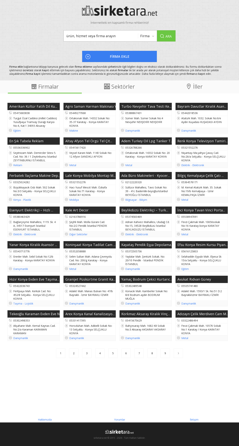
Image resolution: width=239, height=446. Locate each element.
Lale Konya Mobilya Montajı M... (90, 175)
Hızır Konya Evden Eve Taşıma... (34, 279)
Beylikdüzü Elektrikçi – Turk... (144, 210)
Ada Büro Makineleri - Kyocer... (145, 175)
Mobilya (74, 200)
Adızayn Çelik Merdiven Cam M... (202, 314)
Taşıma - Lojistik (23, 303)
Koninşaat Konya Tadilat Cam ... (90, 244)
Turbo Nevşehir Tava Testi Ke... (146, 106)
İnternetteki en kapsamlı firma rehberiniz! (119, 15)
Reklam (17, 165)
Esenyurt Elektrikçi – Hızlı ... (31, 210)
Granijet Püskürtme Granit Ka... (90, 279)
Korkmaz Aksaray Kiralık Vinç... (145, 314)
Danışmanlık (132, 130)
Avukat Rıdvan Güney (194, 279)
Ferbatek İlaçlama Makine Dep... (34, 175)
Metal (72, 165)
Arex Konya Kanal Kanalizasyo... (90, 314)
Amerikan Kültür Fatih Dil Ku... (33, 106)
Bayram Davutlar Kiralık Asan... (201, 106)
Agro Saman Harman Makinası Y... (90, 106)
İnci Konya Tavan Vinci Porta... (201, 210)
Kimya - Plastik (22, 200)
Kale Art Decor (77, 210)
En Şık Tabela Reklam (26, 141)
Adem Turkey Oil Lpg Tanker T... (146, 141)
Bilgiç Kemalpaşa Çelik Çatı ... (200, 175)
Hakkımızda (45, 418)
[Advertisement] (119, 388)
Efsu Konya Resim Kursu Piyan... (202, 244)
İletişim (194, 418)
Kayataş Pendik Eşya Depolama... (146, 244)
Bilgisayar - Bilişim (136, 200)
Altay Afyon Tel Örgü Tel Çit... (88, 141)
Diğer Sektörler (78, 234)
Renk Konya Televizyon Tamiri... (202, 141)
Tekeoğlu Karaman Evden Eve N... (34, 314)
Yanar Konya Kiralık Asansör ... (33, 244)
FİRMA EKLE (119, 56)
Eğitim (17, 130)
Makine (73, 130)
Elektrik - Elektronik (192, 165)
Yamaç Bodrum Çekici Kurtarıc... (146, 279)
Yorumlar (119, 418)
